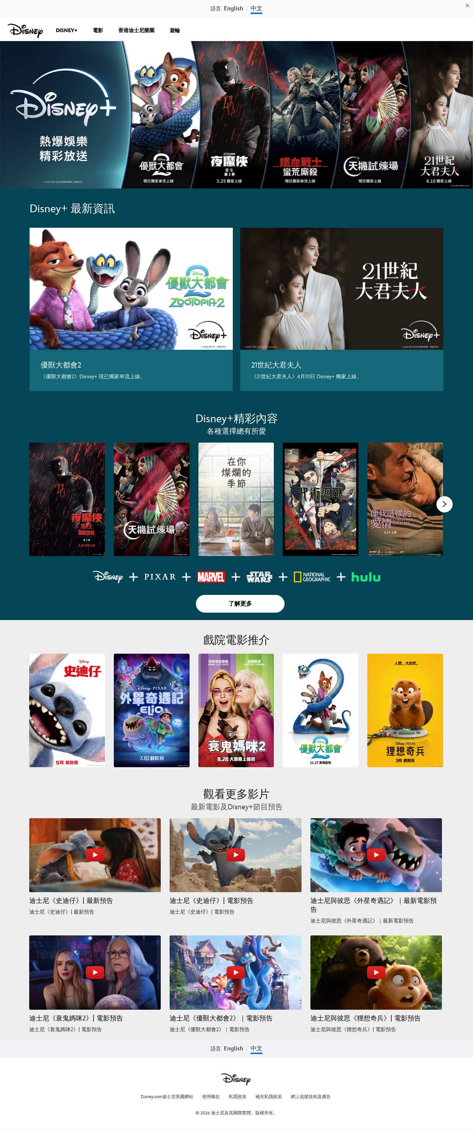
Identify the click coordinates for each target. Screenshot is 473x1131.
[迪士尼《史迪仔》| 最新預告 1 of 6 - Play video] (95, 855)
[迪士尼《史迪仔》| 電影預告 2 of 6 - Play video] (235, 855)
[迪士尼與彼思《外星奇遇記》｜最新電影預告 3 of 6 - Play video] (376, 855)
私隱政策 (237, 1097)
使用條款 (211, 1097)
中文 (256, 8)
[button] (444, 504)
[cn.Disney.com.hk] (25, 31)
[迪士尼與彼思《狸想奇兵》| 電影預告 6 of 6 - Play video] (376, 972)
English (233, 8)
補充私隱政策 (268, 1097)
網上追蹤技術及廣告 (311, 1097)
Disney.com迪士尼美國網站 (167, 1097)
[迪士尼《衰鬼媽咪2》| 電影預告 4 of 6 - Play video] (95, 972)
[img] (467, 5)
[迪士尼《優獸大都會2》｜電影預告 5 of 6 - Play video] (235, 972)
